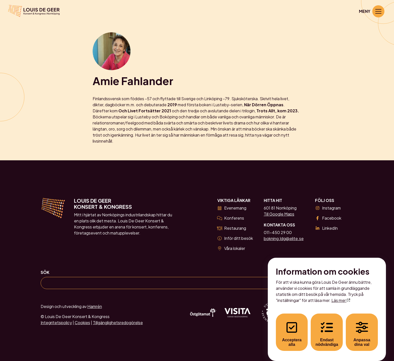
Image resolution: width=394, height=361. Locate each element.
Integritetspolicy (56, 322)
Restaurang (231, 228)
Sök (45, 272)
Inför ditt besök (235, 238)
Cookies (82, 322)
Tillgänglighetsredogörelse (118, 322)
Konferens (230, 218)
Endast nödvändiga (327, 329)
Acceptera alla (291, 329)
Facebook (328, 218)
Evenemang (231, 208)
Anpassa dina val (361, 329)
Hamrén (94, 306)
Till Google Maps (279, 214)
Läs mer (340, 295)
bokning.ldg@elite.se (284, 238)
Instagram (327, 208)
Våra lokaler (231, 248)
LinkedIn (326, 228)
